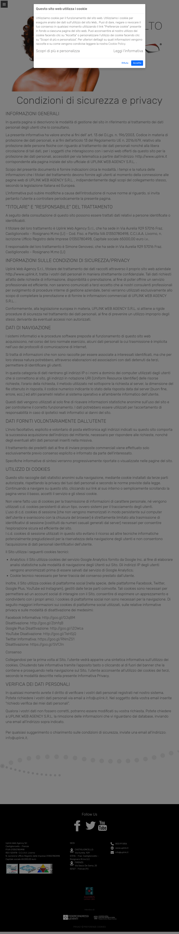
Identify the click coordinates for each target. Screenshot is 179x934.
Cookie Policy (116, 43)
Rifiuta (125, 63)
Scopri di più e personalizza (58, 51)
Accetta (137, 63)
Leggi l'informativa (128, 51)
